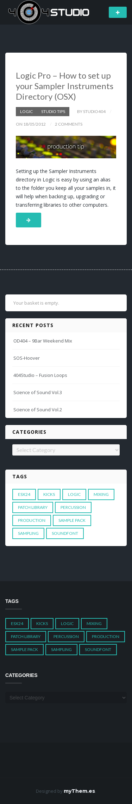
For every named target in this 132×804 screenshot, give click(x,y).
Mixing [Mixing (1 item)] (101, 494)
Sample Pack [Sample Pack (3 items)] (72, 520)
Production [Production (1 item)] (31, 520)
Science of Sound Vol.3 (37, 392)
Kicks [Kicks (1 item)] (49, 494)
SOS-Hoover (26, 358)
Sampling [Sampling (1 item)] (28, 533)
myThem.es (79, 791)
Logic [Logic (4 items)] (74, 494)
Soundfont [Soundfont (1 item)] (65, 533)
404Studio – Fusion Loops (40, 375)
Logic (26, 111)
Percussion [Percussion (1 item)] (73, 507)
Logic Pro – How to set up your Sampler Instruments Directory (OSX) (64, 85)
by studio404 (91, 111)
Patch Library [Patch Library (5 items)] (33, 507)
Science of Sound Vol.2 (37, 409)
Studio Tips (53, 111)
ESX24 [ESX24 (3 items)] (24, 494)
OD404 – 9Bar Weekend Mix (42, 341)
